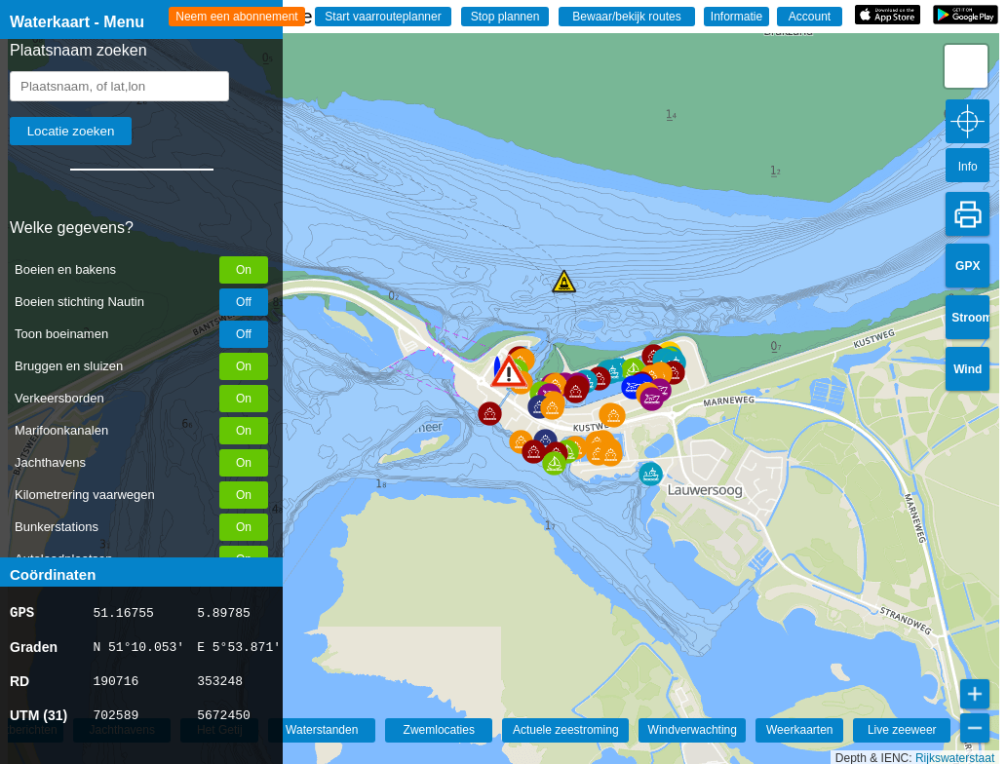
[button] (490, 413)
